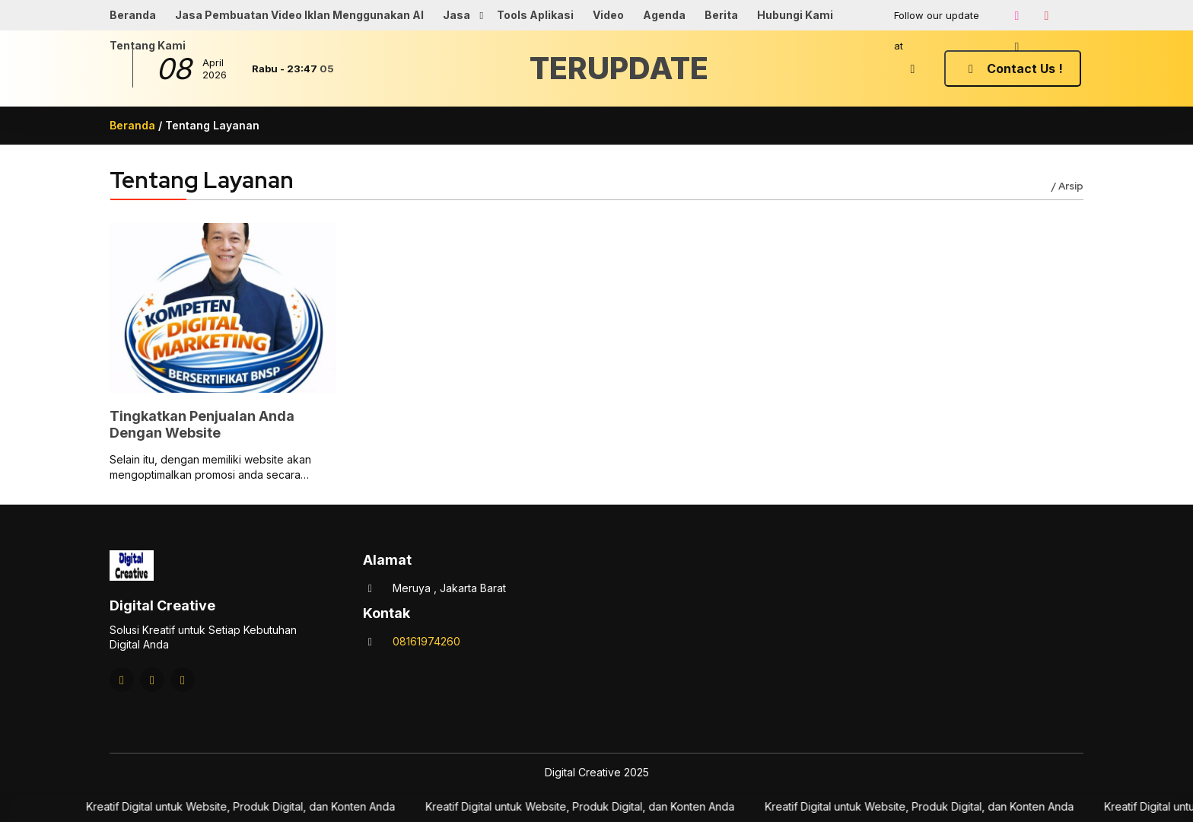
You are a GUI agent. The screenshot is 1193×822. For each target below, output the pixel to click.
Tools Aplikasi (535, 14)
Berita (721, 14)
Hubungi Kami (795, 14)
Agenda (664, 14)
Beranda (133, 14)
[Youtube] (1046, 15)
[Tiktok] (1016, 46)
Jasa (456, 14)
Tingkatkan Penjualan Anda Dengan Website (202, 424)
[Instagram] (1016, 15)
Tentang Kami (148, 45)
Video (608, 14)
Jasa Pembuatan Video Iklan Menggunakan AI (299, 14)
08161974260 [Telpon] (426, 641)
